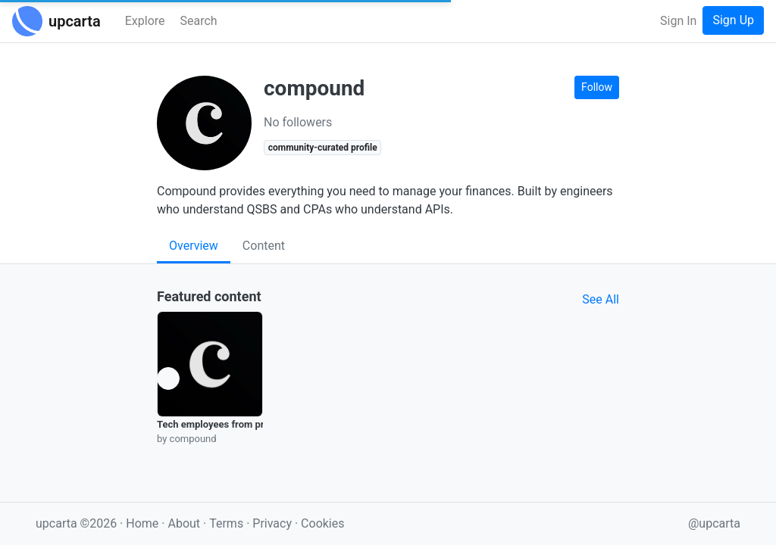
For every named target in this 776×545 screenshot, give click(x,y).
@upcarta (714, 523)
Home (142, 523)
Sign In (678, 21)
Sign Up (733, 20)
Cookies (322, 523)
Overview (193, 245)
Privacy (273, 523)
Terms (227, 523)
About (183, 523)
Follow (596, 87)
